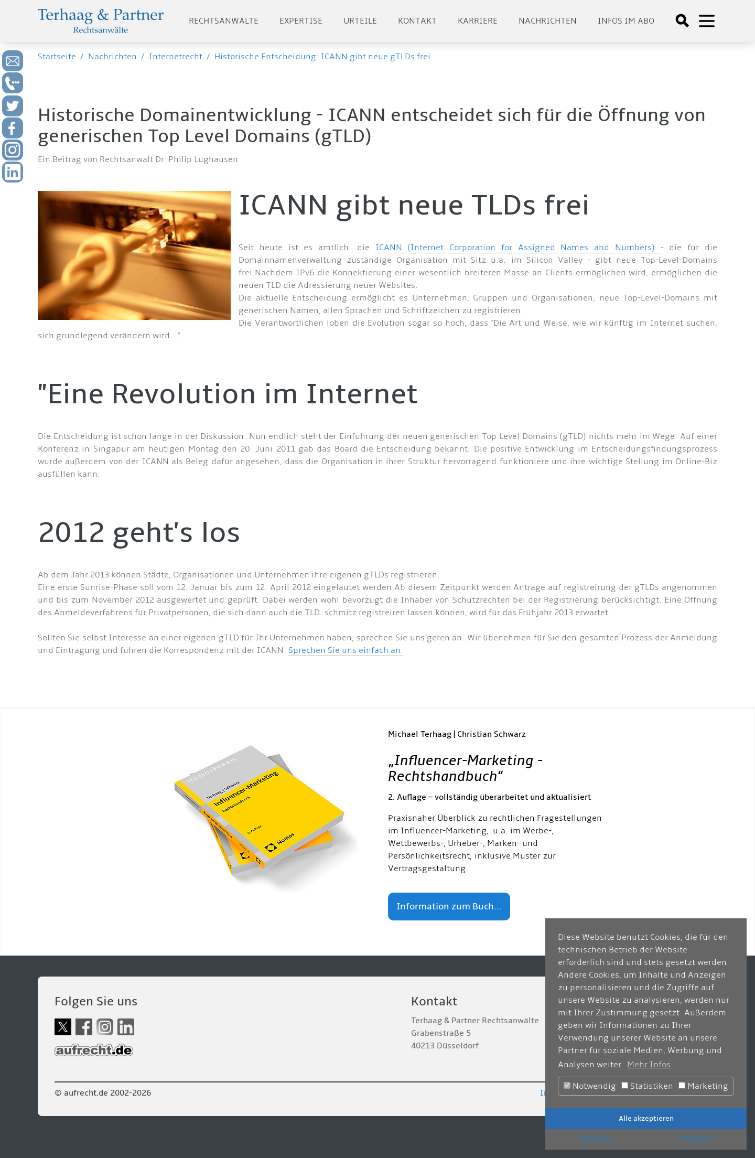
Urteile (360, 21)
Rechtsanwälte (223, 21)
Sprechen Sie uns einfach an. (345, 650)
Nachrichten (548, 21)
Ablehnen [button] (697, 1138)
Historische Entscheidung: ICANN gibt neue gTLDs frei (322, 56)
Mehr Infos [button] (649, 1064)
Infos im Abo (626, 21)
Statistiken (647, 1086)
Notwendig (590, 1086)
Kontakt (417, 21)
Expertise (300, 21)
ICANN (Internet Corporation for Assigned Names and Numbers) (518, 247)
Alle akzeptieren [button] (646, 1118)
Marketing (703, 1086)
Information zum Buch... (449, 906)
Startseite (57, 56)
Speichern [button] (595, 1138)
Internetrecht (175, 56)
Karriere (478, 21)
